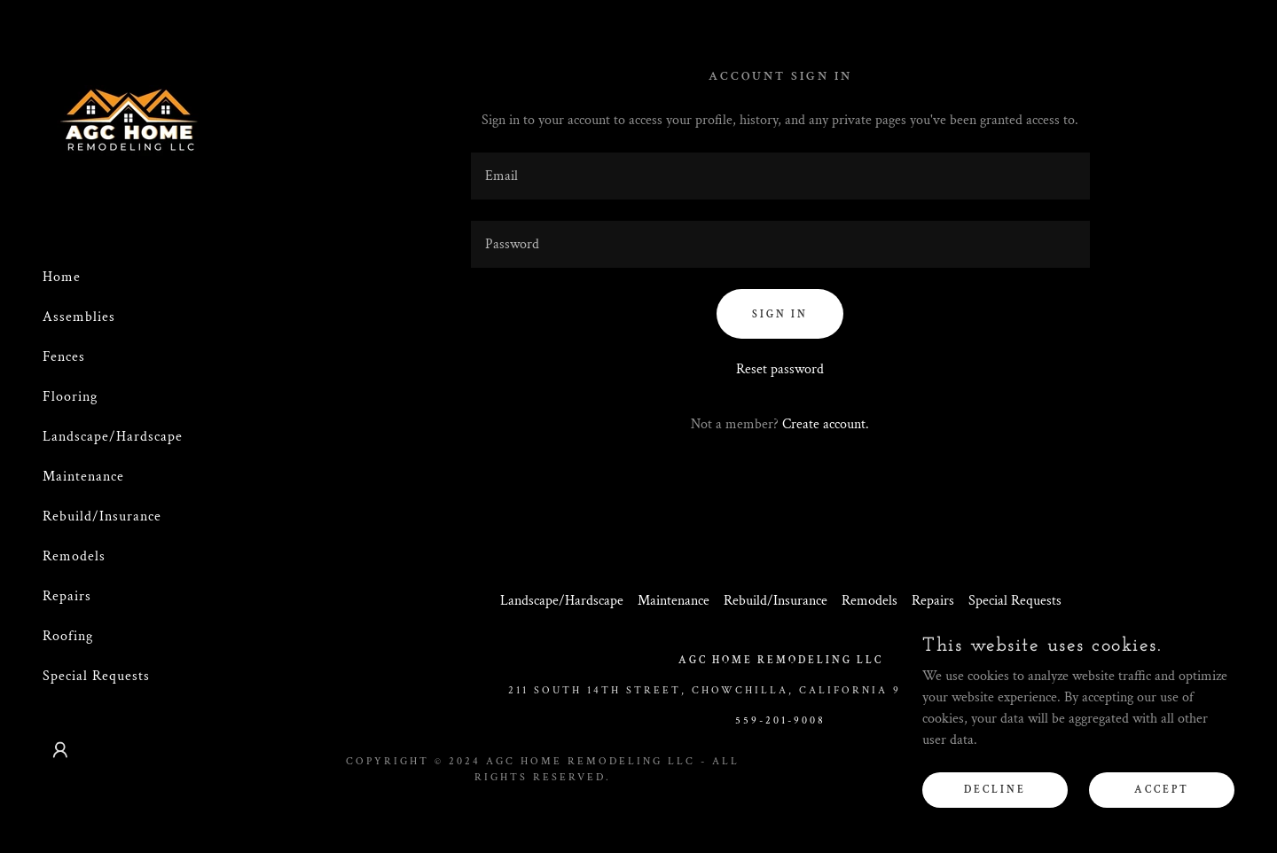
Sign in (780, 314)
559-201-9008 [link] (780, 720)
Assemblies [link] (79, 317)
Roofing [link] (68, 636)
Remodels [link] (74, 556)
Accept (1161, 789)
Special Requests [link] (96, 676)
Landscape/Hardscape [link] (113, 436)
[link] (129, 125)
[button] (60, 750)
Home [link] (62, 277)
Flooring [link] (70, 396)
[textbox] (781, 176)
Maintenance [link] (83, 476)
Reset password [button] (780, 369)
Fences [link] (64, 357)
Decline (995, 789)
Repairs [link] (67, 596)
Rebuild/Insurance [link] (102, 516)
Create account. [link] (825, 424)
